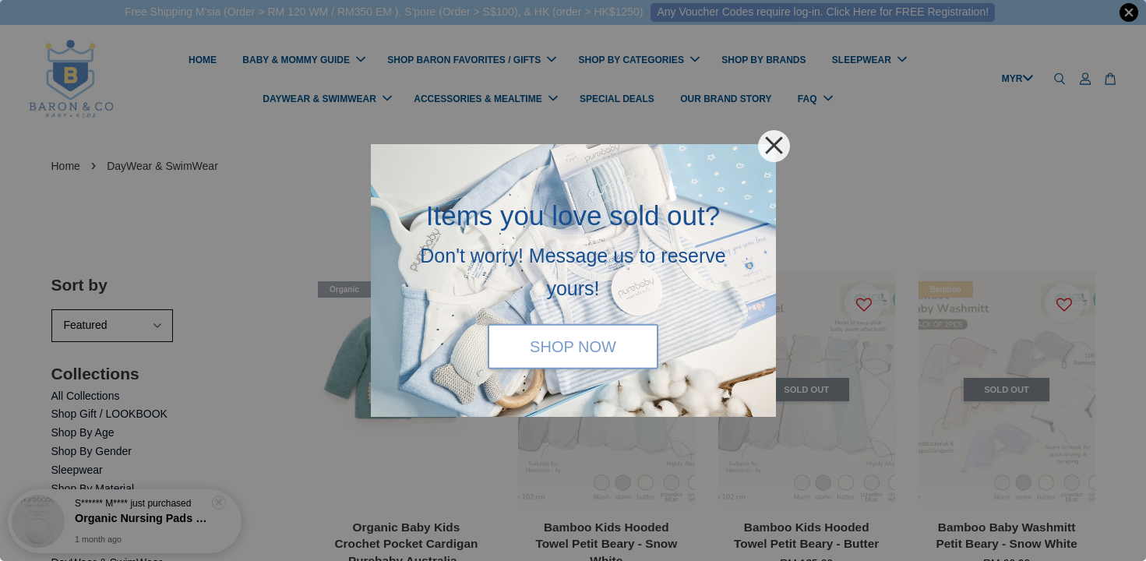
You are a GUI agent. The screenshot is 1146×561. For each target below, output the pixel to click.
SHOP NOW (573, 346)
